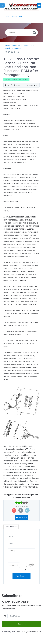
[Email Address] (21, 616)
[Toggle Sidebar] (2, 5)
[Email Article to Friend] (27, 510)
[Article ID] (5, 85)
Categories (16, 45)
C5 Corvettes (27, 45)
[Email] (21, 543)
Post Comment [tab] (11, 527)
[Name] (21, 536)
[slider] (21, 502)
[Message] (21, 554)
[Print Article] (21, 510)
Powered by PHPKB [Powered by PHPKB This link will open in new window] (10, 631)
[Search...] (21, 32)
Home (7, 45)
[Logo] (21, 6)
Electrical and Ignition (13, 48)
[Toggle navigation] (39, 5)
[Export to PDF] (14, 510)
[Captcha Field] (14, 565)
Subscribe (21, 517)
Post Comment (21, 576)
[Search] (34, 32)
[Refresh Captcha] (25, 570)
